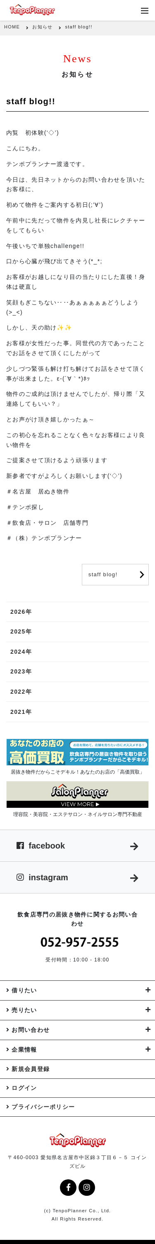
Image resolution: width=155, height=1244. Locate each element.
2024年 (21, 651)
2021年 (21, 712)
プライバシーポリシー (43, 1107)
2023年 (21, 671)
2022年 (21, 691)
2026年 (21, 611)
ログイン (24, 1088)
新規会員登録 (31, 1069)
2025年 (21, 631)
